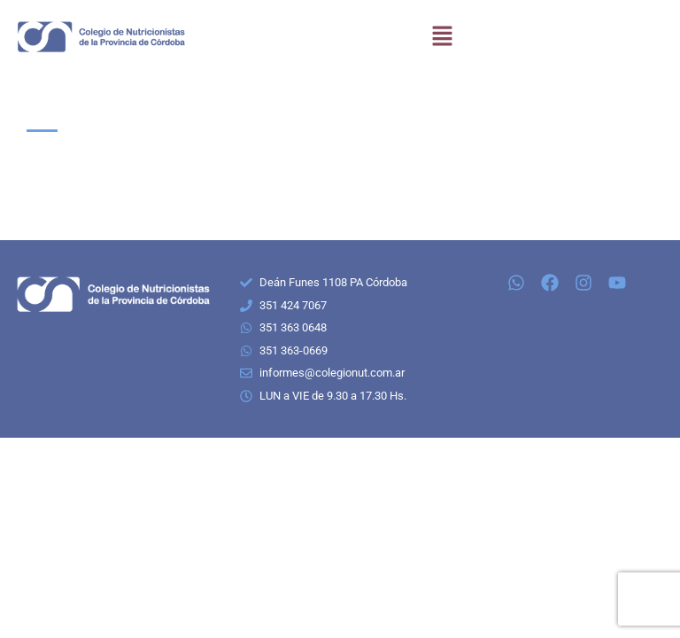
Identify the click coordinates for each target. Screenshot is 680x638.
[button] (442, 37)
